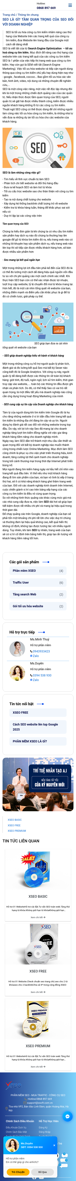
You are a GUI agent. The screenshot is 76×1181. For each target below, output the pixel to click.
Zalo (34, 656)
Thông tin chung (28, 14)
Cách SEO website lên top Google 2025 (35, 727)
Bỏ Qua (42, 1172)
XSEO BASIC (15, 819)
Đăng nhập (45, 1132)
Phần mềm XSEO (38, 571)
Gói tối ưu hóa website (38, 606)
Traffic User (38, 582)
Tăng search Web (38, 594)
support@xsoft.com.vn (40, 1102)
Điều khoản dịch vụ (16, 1127)
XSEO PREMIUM (17, 830)
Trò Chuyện (18, 1172)
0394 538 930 (40, 675)
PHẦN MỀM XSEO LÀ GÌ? (30, 741)
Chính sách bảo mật (16, 1132)
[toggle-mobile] (71, 4)
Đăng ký (43, 1127)
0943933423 (40, 651)
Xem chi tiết (38, 917)
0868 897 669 (44, 1098)
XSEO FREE (20, 712)
